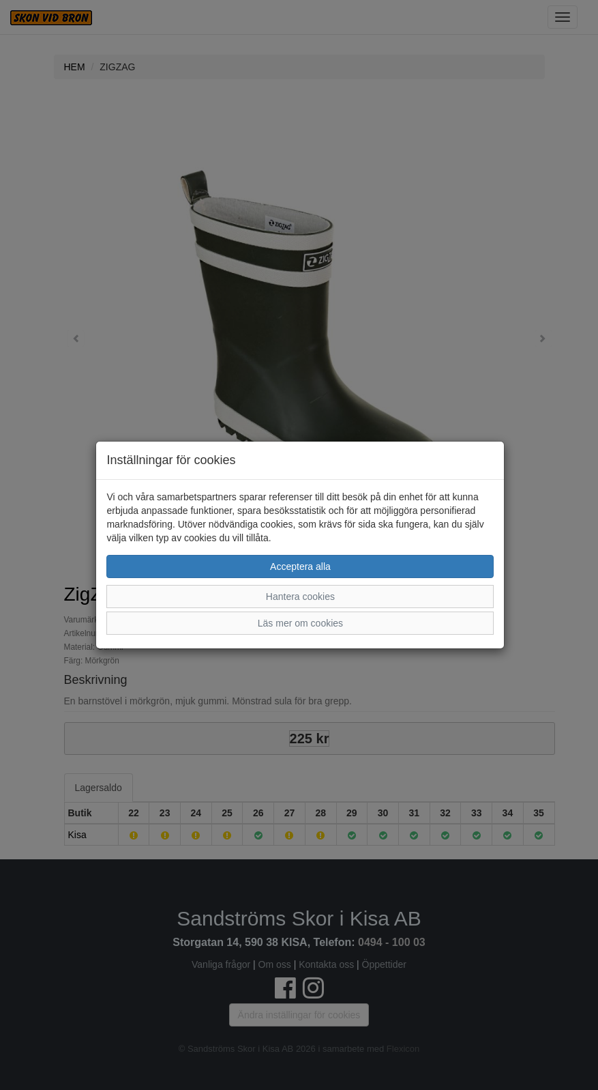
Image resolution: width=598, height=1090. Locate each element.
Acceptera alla (300, 566)
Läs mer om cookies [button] (300, 623)
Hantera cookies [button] (300, 596)
